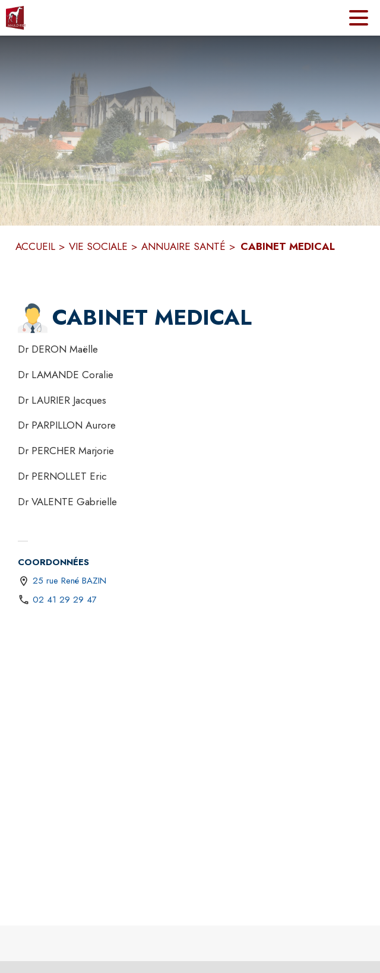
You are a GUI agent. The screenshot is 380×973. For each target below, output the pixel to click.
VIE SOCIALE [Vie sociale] (98, 246)
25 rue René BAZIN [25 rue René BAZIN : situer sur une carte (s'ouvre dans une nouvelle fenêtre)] (69, 580)
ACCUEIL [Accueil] (35, 246)
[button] (33, 318)
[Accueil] (16, 18)
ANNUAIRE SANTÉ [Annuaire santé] (183, 246)
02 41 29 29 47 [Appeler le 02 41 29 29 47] (65, 599)
